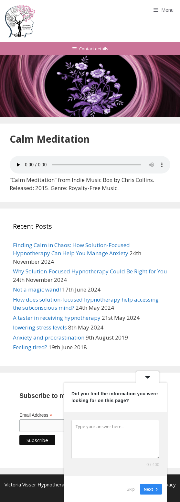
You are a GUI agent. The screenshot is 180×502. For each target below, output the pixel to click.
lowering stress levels (40, 327)
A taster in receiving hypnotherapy (57, 317)
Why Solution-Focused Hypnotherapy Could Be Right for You (90, 271)
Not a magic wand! (37, 289)
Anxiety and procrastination (48, 337)
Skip (131, 488)
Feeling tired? (30, 347)
